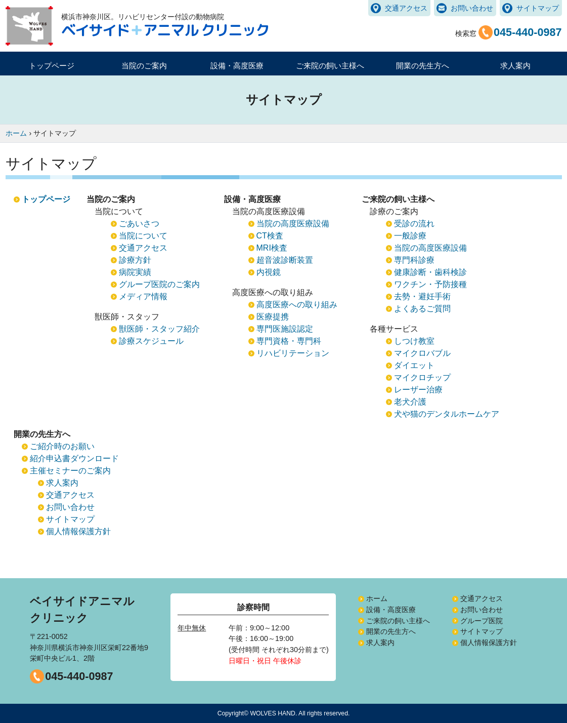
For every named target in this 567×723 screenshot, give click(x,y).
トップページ (51, 65)
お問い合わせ (472, 8)
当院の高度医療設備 (292, 223)
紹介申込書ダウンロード (74, 458)
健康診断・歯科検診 (430, 272)
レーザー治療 (418, 389)
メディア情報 (143, 296)
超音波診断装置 (284, 260)
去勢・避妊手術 (422, 296)
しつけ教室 (414, 341)
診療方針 (135, 260)
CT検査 (269, 235)
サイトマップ (537, 8)
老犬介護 (410, 401)
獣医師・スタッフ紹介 (159, 329)
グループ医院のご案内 (159, 284)
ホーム (376, 598)
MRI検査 (271, 248)
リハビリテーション (292, 353)
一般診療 (410, 235)
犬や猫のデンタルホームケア (446, 414)
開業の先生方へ (391, 631)
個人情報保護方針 (78, 531)
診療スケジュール (151, 341)
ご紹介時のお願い (62, 446)
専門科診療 (414, 260)
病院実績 (135, 272)
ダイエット (414, 365)
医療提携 (272, 316)
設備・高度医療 (391, 610)
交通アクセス (406, 8)
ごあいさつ (139, 223)
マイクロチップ (422, 377)
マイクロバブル (422, 353)
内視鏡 (268, 272)
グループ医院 (481, 621)
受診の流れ (414, 223)
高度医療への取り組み (296, 304)
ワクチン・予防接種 (430, 284)
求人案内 (515, 65)
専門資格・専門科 (288, 341)
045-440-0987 (79, 676)
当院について (143, 235)
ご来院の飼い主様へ (398, 621)
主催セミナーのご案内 (70, 470)
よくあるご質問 (422, 308)
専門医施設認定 (284, 329)
